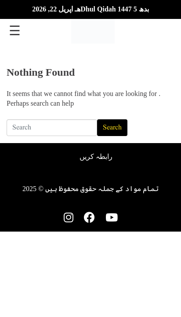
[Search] (52, 127)
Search (112, 128)
